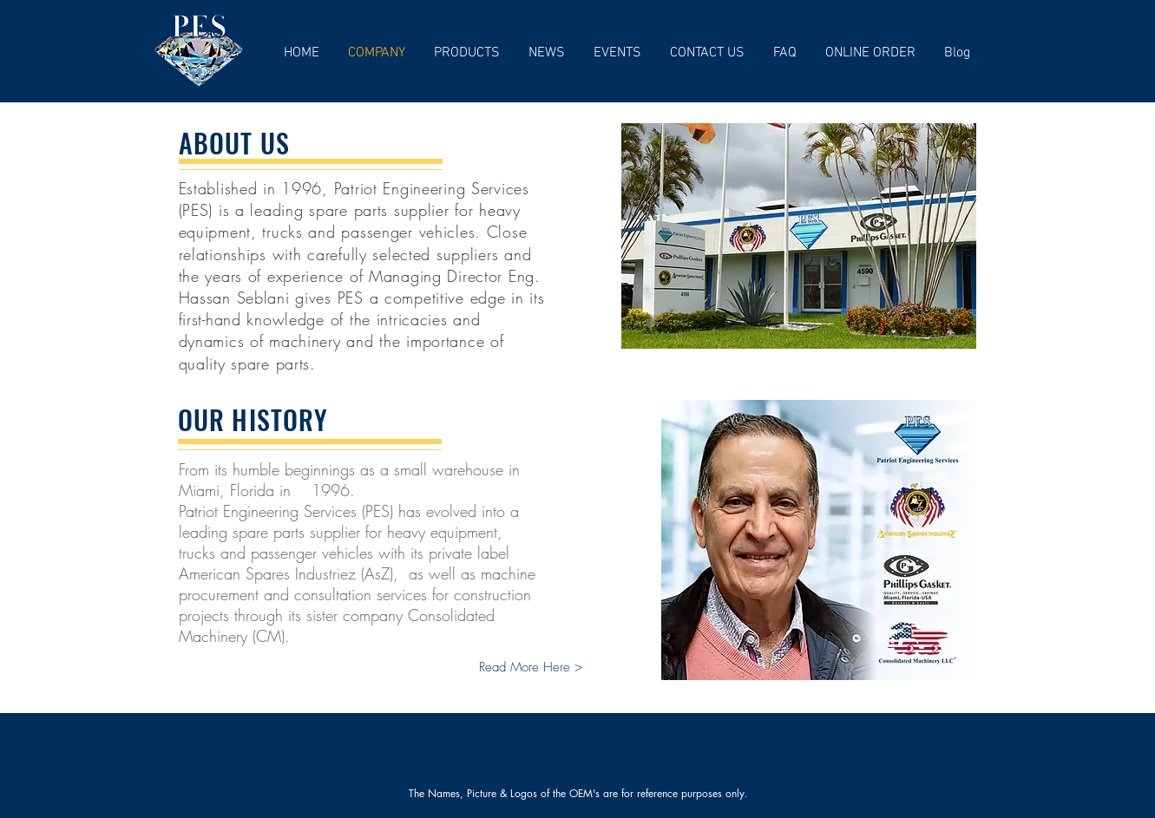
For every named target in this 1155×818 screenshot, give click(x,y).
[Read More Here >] (531, 667)
